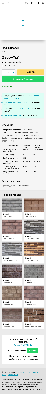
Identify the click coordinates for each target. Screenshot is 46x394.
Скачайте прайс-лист (13, 115)
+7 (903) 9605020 (23, 344)
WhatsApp (32, 350)
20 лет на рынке (22, 109)
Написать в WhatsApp (23, 79)
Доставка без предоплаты (15, 102)
